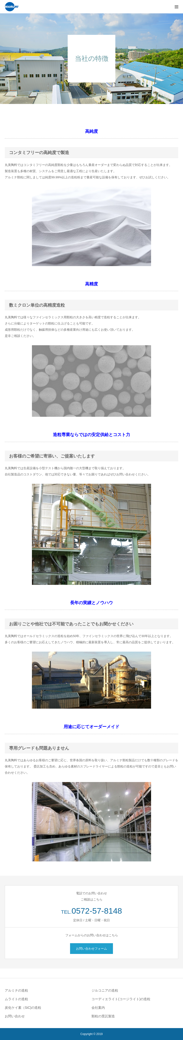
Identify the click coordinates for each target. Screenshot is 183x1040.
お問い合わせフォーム (91, 948)
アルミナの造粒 (16, 990)
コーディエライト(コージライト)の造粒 (121, 999)
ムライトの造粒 (16, 999)
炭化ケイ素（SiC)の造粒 (23, 1007)
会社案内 (98, 1007)
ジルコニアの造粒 (105, 990)
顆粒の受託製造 (103, 1016)
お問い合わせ (15, 1016)
